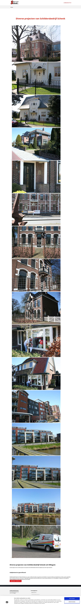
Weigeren (72, 597)
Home (12, 7)
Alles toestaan (72, 590)
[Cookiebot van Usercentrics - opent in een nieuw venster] (7, 602)
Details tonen (58, 601)
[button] (16, 581)
